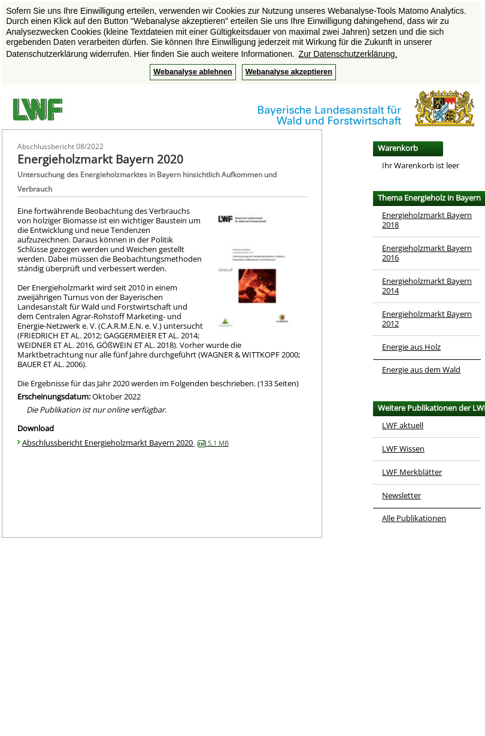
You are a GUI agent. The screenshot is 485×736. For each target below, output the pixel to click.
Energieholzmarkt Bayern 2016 (427, 253)
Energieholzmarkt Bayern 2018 (427, 220)
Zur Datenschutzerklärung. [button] (348, 54)
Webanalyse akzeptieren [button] (288, 72)
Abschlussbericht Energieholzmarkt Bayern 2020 (125, 442)
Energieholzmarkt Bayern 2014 (427, 285)
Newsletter (401, 495)
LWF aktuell (402, 425)
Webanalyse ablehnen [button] (192, 72)
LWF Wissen (403, 448)
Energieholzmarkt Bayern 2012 (427, 318)
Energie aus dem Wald (421, 369)
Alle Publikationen (414, 518)
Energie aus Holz (411, 346)
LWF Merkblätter (412, 472)
